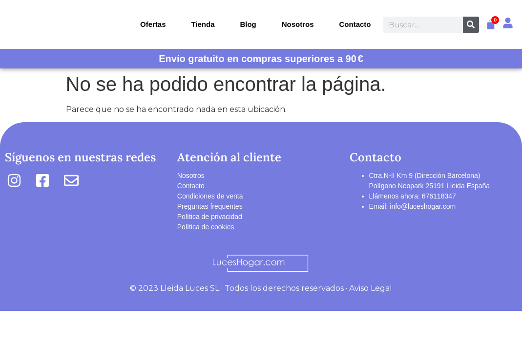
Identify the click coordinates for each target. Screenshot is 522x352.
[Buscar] (471, 25)
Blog (248, 24)
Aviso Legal (370, 288)
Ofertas (153, 24)
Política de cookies (205, 227)
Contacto (355, 24)
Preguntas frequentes (210, 206)
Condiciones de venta (210, 196)
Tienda (202, 24)
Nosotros (298, 24)
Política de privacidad (209, 216)
